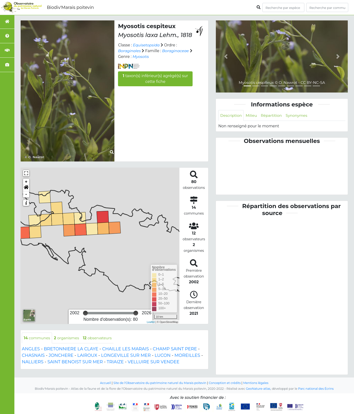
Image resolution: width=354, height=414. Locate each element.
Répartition (272, 115)
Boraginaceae (176, 51)
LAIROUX (87, 355)
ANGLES (31, 349)
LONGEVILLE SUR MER (126, 355)
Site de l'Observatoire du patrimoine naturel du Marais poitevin (159, 383)
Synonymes (298, 115)
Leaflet (151, 322)
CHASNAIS (33, 355)
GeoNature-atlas (257, 388)
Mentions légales (258, 383)
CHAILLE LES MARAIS (125, 349)
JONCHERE (61, 355)
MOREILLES (187, 355)
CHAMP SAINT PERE (175, 349)
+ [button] (26, 182)
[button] (26, 188)
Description (231, 115)
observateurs (99, 338)
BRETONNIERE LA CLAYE (71, 349)
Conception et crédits (226, 383)
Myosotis (144, 56)
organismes (68, 338)
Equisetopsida (146, 45)
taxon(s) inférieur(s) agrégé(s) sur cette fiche (155, 79)
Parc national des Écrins (316, 388)
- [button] (26, 194)
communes (37, 338)
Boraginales (130, 51)
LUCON (163, 355)
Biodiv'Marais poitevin (70, 7)
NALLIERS (32, 362)
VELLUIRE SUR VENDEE (153, 362)
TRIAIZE (115, 362)
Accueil (103, 383)
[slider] (85, 313)
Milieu (252, 115)
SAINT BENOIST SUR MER (75, 362)
